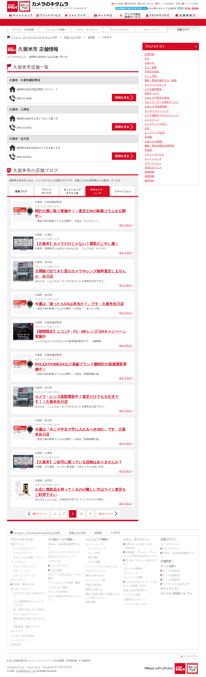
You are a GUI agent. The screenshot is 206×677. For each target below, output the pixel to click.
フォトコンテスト (119, 29)
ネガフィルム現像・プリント (29, 557)
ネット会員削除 (171, 579)
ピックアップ (152, 119)
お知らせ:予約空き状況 (157, 97)
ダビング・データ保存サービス (162, 102)
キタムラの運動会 (133, 568)
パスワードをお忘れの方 (175, 584)
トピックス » (93, 584)
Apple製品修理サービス (130, 15)
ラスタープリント (23, 553)
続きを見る (125, 225)
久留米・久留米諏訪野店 (24, 80)
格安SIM (149, 180)
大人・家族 (151, 67)
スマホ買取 (94, 561)
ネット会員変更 (171, 575)
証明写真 (149, 54)
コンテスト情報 (131, 594)
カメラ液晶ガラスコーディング (162, 115)
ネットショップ (21, 15)
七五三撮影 (56, 570)
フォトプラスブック (24, 566)
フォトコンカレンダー (135, 603)
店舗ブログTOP (72, 37)
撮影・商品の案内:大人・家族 (161, 80)
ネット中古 (103, 15)
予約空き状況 (152, 71)
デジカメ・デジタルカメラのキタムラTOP (34, 37)
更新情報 (90, 602)
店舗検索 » (166, 561)
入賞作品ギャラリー (134, 599)
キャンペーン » (94, 575)
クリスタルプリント (24, 548)
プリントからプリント (25, 614)
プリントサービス (48, 15)
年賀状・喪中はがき (23, 584)
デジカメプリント (16, 667)
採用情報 (131, 3)
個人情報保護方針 (18, 660)
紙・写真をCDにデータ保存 (28, 609)
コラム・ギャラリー (87, 29)
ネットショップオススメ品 (72, 191)
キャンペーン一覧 (95, 580)
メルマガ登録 (191, 3)
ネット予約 (151, 76)
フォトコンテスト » (134, 590)
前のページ (40, 513)
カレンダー (17, 631)
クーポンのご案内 (58, 587)
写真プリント (18, 544)
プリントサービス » (22, 539)
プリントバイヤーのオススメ (101, 566)
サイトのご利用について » (176, 593)
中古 (147, 58)
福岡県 (91, 37)
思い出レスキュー (20, 588)
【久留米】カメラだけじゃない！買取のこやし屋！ (77, 244)
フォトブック (75, 15)
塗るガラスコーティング (61, 556)
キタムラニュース (95, 570)
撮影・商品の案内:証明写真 (159, 145)
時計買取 (93, 557)
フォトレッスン (131, 572)
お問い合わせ (147, 3)
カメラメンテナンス (155, 84)
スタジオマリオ (24, 6)
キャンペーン (151, 29)
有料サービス (152, 93)
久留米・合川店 (19, 138)
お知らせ (149, 63)
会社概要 (118, 3)
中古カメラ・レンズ (97, 191)
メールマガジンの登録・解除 (64, 582)
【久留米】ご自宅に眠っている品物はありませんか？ (78, 462)
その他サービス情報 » (61, 539)
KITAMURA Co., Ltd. (26, 671)
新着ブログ (21, 191)
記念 (147, 128)
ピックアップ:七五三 (156, 123)
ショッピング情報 (55, 29)
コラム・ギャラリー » (136, 539)
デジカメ (47, 667)
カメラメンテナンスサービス (64, 552)
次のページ (106, 513)
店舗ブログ (183, 29)
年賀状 (148, 150)
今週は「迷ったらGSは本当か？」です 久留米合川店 (79, 304)
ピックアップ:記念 (155, 132)
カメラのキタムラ (12, 6)
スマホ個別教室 (153, 89)
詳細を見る (122, 97)
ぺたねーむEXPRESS (22, 635)
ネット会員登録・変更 (169, 3)
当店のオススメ (153, 167)
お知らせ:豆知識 (153, 141)
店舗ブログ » (168, 539)
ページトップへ (190, 656)
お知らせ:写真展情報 (156, 106)
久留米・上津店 (19, 109)
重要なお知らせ (94, 589)
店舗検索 (185, 15)
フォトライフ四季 (133, 577)
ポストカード (18, 579)
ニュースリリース (41, 660)
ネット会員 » (168, 566)
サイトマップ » (169, 588)
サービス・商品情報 (23, 29)
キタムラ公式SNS (58, 591)
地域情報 (149, 172)
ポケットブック (21, 570)
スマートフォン (123, 191)
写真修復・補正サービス (26, 626)
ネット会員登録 (171, 570)
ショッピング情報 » (97, 539)
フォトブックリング (24, 575)
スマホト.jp (54, 561)
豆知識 (148, 137)
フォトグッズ (18, 640)
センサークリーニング (157, 111)
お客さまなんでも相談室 (157, 8)
